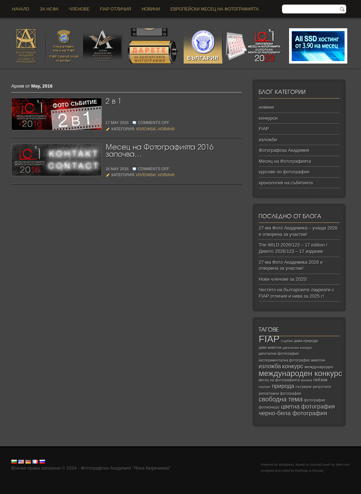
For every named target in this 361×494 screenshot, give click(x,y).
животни (318, 360)
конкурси (268, 118)
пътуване (303, 387)
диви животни (270, 348)
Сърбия (287, 341)
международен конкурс (300, 373)
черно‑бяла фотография (293, 413)
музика (306, 380)
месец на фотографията (279, 380)
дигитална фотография (279, 353)
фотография (314, 400)
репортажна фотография (280, 393)
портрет (265, 387)
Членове (79, 9)
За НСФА (49, 9)
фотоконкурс (269, 407)
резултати (322, 387)
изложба (270, 366)
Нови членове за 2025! (283, 279)
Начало (20, 9)
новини (151, 9)
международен (319, 366)
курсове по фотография (284, 171)
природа (283, 386)
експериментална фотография (284, 360)
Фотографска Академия (284, 150)
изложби (145, 129)
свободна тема (281, 399)
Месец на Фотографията (285, 161)
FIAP (264, 128)
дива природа (306, 341)
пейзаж (320, 379)
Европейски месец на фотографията (215, 9)
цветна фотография (308, 406)
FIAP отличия (115, 9)
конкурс (293, 366)
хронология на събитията (286, 182)
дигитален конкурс (297, 348)
